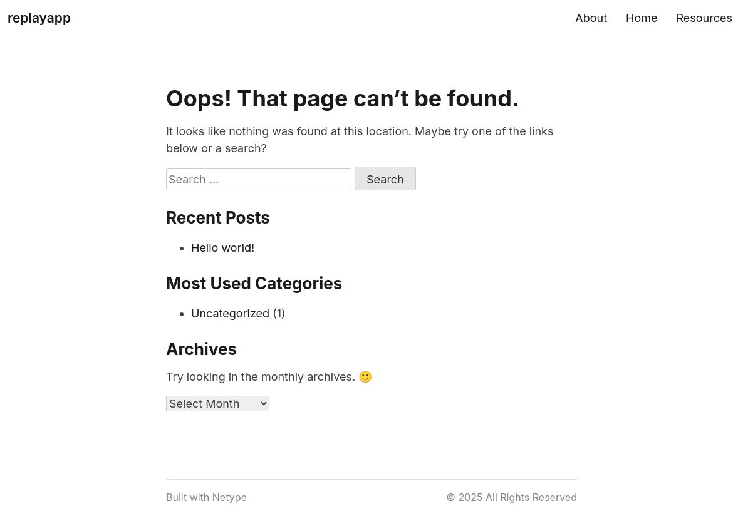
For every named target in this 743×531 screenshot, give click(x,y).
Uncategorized (230, 313)
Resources (704, 17)
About (591, 17)
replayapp (39, 18)
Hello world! (222, 247)
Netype (229, 497)
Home (641, 17)
